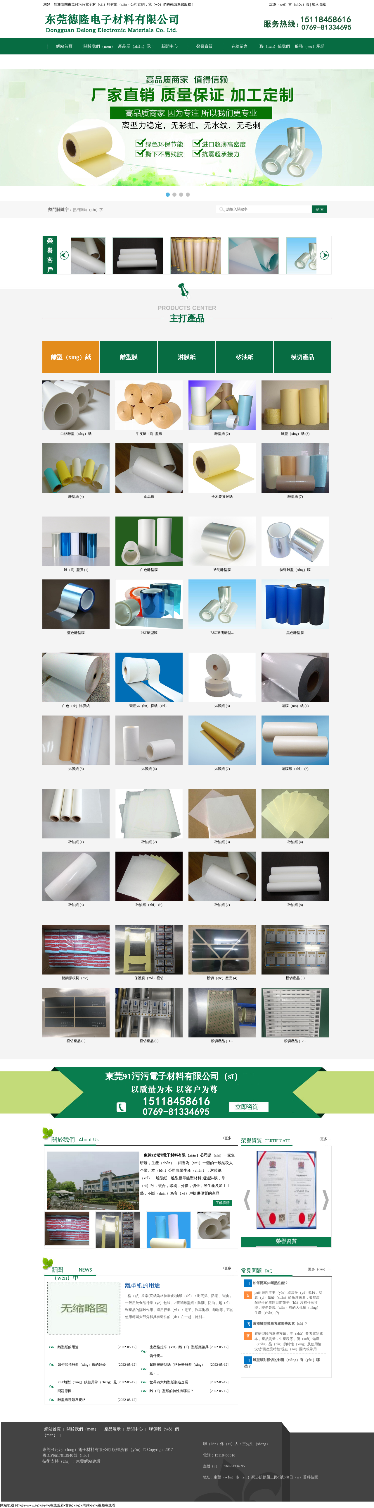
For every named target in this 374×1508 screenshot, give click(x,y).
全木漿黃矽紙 (222, 497)
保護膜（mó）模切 (148, 978)
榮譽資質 (204, 46)
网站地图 (7, 1505)
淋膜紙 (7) (222, 769)
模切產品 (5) (295, 978)
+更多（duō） (316, 1269)
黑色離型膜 (295, 633)
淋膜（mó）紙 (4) (295, 706)
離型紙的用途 (142, 1285)
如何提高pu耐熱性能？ (270, 1283)
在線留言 (239, 46)
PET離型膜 (149, 633)
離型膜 (129, 357)
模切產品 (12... (295, 1041)
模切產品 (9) (149, 1041)
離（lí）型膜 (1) (76, 570)
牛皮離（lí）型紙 (149, 434)
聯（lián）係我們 (274, 46)
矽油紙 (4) (295, 842)
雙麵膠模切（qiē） (76, 978)
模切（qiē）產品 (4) (222, 978)
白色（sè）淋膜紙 (76, 706)
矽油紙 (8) (295, 905)
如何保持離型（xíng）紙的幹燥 (82, 1365)
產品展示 (112, 1429)
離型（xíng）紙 (71, 357)
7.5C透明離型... (222, 633)
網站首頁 (64, 46)
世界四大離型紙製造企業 (169, 1382)
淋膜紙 (186, 357)
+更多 (226, 1138)
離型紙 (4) (76, 497)
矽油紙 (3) (222, 842)
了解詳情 (223, 1203)
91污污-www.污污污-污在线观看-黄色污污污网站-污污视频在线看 (65, 1505)
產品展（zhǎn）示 (134, 46)
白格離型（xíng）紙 (75, 434)
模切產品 (302, 357)
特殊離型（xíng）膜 (295, 570)
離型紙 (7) (295, 497)
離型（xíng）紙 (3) (295, 434)
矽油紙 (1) (76, 842)
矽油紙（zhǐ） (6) (149, 905)
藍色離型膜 (76, 633)
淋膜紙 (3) (222, 706)
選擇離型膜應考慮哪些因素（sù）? (280, 1324)
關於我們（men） (99, 46)
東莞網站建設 (88, 1461)
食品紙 (149, 497)
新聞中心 (169, 46)
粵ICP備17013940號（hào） (66, 1455)
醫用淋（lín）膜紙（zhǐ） (149, 706)
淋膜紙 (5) (76, 769)
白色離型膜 (149, 570)
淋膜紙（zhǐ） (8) (295, 769)
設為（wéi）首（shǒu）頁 (289, 4)
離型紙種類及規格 (72, 1400)
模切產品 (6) (76, 1041)
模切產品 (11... (222, 1041)
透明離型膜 (222, 570)
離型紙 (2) (222, 434)
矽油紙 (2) (149, 842)
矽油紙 (244, 357)
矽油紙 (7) (222, 905)
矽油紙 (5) (76, 905)
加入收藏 (319, 4)
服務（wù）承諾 (309, 46)
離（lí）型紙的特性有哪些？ (172, 1391)
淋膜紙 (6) (149, 769)
